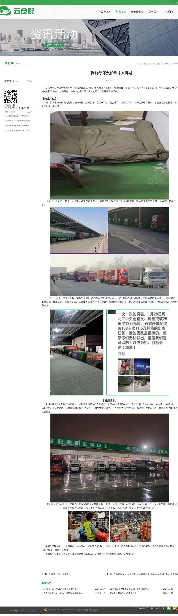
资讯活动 (165, 64)
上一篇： (56, 574)
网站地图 (75, 610)
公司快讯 (174, 64)
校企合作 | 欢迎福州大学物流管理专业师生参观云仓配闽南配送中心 (72, 593)
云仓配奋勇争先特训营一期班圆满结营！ (22, 130)
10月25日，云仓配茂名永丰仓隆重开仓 (22, 108)
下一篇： (142, 574)
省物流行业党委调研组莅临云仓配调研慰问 (23, 116)
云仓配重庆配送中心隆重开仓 (17, 126)
